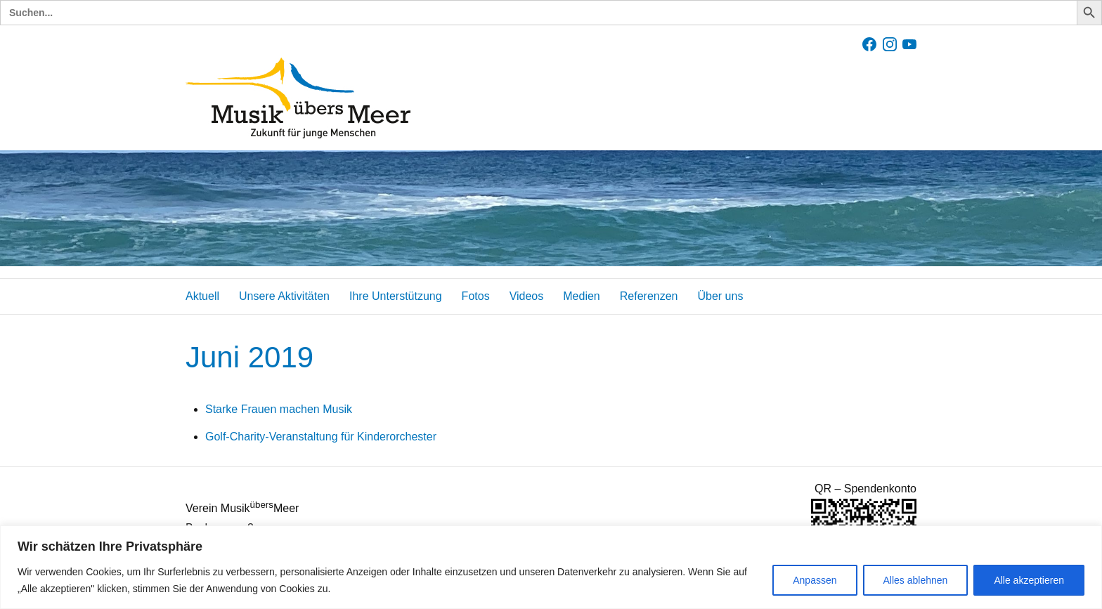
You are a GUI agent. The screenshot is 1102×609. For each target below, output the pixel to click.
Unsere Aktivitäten (284, 296)
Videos (527, 296)
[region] (551, 567)
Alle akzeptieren (1029, 580)
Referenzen (649, 296)
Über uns (720, 296)
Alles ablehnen (915, 580)
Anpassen (814, 580)
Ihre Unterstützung (395, 296)
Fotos (476, 296)
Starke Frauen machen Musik (278, 409)
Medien (581, 296)
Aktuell (202, 296)
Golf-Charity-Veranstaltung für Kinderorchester (320, 437)
